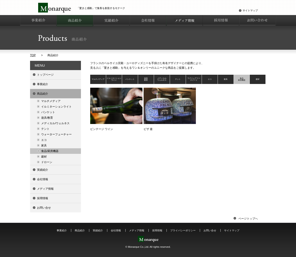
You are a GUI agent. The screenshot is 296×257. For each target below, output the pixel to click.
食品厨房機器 (241, 79)
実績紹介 (42, 169)
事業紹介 (42, 84)
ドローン (46, 162)
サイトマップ (250, 10)
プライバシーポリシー (183, 230)
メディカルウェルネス (161, 79)
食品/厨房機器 (50, 151)
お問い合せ (44, 207)
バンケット (48, 112)
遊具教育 (146, 79)
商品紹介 (42, 93)
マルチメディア (51, 101)
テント (45, 128)
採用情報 (42, 198)
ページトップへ (246, 218)
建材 (44, 156)
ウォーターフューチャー (56, 134)
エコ (44, 140)
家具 (44, 145)
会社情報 (42, 179)
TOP (33, 55)
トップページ (45, 74)
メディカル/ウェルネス (55, 123)
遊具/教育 (47, 117)
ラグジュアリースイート (193, 79)
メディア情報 (45, 188)
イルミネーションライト (56, 106)
